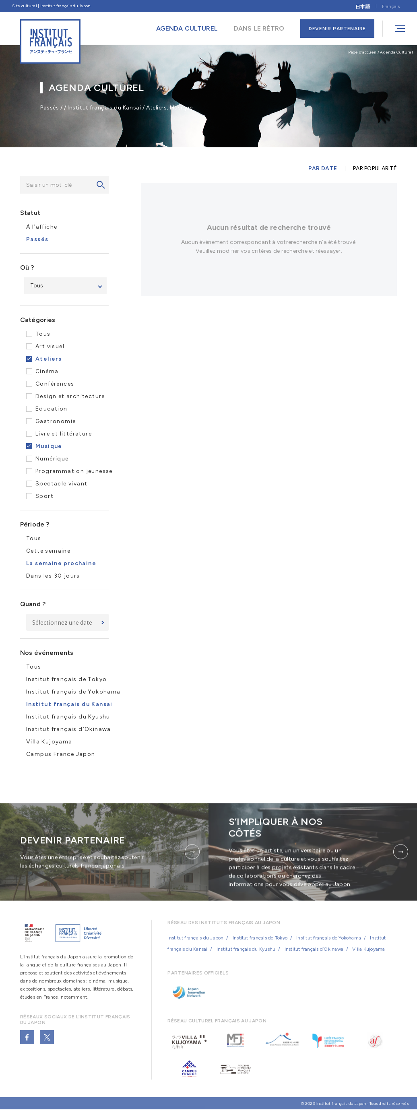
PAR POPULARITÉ (375, 169)
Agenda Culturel (396, 52)
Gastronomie (55, 421)
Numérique (52, 459)
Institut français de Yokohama (73, 692)
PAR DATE (322, 169)
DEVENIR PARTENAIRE (337, 28)
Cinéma (46, 371)
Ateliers (48, 359)
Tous (43, 334)
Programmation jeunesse (74, 471)
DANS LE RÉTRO (259, 28)
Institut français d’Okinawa (68, 729)
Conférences (54, 384)
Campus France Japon (60, 754)
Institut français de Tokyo (66, 679)
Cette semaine (48, 551)
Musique (48, 446)
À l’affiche (41, 227)
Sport (44, 496)
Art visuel (49, 346)
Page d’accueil (362, 52)
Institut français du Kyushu (68, 717)
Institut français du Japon (195, 945)
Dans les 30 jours (53, 576)
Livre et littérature (63, 434)
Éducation (51, 409)
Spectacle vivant (61, 484)
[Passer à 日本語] (362, 5)
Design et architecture (70, 396)
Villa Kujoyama (49, 742)
